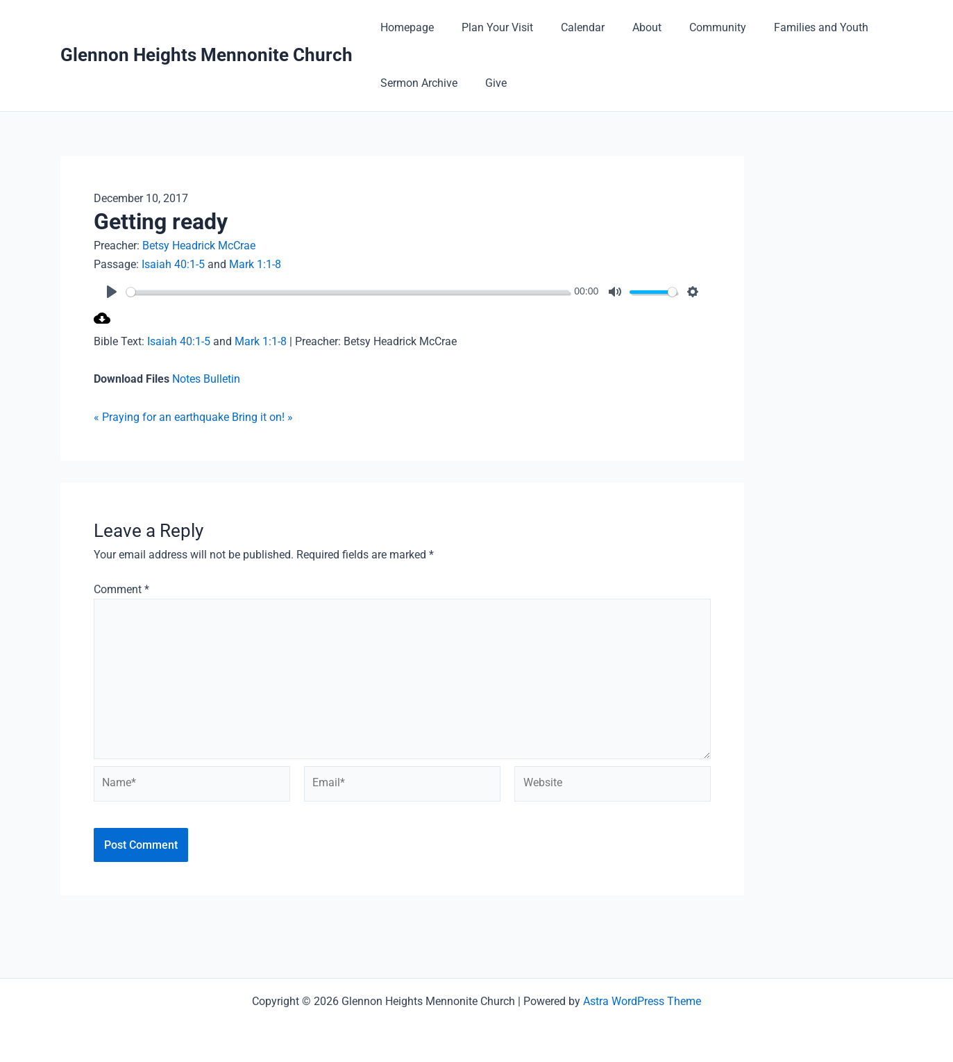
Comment (121, 588)
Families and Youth (790, 27)
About (627, 27)
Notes (187, 378)
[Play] (112, 292)
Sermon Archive (416, 83)
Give (487, 83)
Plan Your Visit (489, 27)
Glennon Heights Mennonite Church (206, 54)
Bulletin (221, 378)
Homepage (404, 27)
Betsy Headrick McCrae (198, 245)
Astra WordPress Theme (642, 1001)
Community (692, 27)
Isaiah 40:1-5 (173, 263)
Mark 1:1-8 (255, 263)
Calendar (569, 27)
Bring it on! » (262, 416)
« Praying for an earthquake (161, 416)
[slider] (357, 291)
